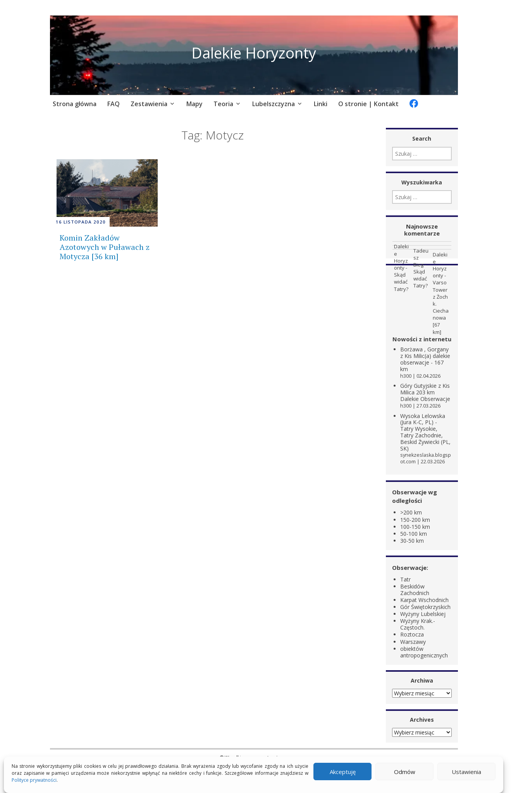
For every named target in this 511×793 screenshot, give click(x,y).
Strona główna (74, 104)
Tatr (405, 579)
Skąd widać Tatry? (401, 281)
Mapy (194, 104)
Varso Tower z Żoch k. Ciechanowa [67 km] (441, 307)
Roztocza (412, 634)
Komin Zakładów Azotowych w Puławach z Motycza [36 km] (105, 246)
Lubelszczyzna (273, 104)
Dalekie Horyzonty (254, 52)
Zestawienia (149, 104)
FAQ (113, 104)
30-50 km (412, 540)
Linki (320, 104)
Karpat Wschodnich (424, 599)
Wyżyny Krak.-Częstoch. (417, 624)
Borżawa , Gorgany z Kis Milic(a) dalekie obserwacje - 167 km (425, 359)
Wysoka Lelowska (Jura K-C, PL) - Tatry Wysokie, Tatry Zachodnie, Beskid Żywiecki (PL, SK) (425, 432)
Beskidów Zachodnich (414, 589)
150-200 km (415, 519)
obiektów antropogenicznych (424, 652)
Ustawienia (466, 772)
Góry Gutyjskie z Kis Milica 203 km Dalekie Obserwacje (425, 392)
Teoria (223, 104)
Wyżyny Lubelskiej (423, 614)
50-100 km (413, 533)
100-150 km (415, 526)
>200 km (411, 512)
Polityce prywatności (34, 780)
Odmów (404, 772)
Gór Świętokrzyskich (425, 606)
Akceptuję (343, 772)
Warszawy (413, 641)
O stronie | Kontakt (368, 104)
